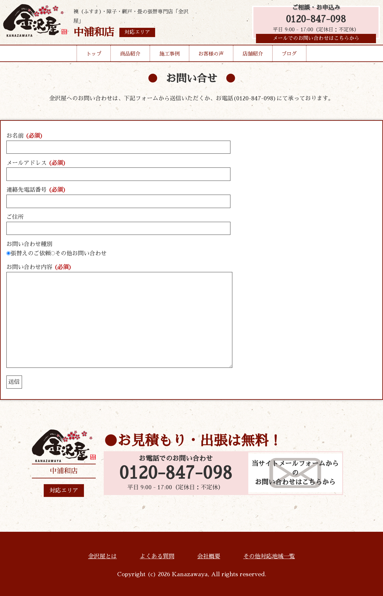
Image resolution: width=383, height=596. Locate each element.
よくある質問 (157, 556)
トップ (93, 55)
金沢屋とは (102, 556)
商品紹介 (130, 55)
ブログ (289, 55)
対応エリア (63, 490)
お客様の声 (211, 55)
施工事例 (169, 55)
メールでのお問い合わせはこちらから (316, 40)
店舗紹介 (253, 55)
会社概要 (208, 556)
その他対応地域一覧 (269, 556)
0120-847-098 (316, 20)
